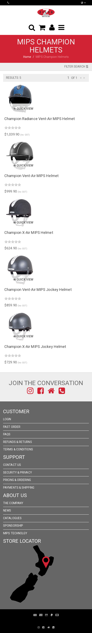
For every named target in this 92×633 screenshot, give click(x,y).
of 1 (74, 78)
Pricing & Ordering (17, 480)
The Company (13, 503)
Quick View (23, 108)
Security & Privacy (17, 472)
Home (27, 56)
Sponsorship (13, 525)
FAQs (6, 434)
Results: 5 (13, 77)
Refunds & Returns (17, 442)
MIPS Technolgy (15, 533)
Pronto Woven (43, 621)
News (7, 510)
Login (7, 419)
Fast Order (11, 426)
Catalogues (12, 518)
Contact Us (12, 464)
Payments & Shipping (18, 487)
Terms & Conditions (18, 449)
